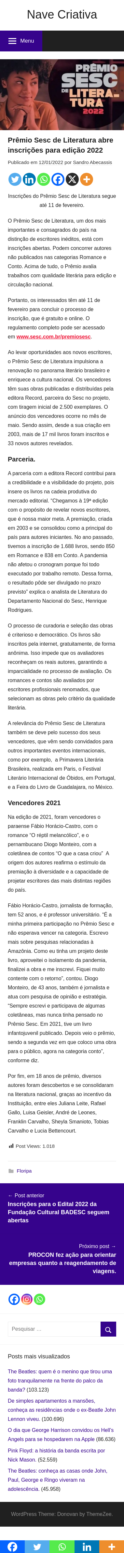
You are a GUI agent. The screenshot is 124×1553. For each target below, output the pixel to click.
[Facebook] (57, 179)
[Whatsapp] (43, 179)
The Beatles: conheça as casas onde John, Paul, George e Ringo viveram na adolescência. (57, 1480)
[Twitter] (14, 179)
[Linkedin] (29, 179)
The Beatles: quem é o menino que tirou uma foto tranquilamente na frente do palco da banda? (60, 1381)
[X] (72, 179)
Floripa (24, 1171)
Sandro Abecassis (92, 162)
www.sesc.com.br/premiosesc (54, 336)
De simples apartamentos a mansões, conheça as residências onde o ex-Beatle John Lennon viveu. (62, 1410)
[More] (86, 179)
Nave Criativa (62, 14)
